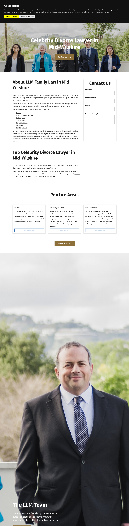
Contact (77, 174)
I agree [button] (7, 16)
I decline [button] (15, 16)
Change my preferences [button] (27, 16)
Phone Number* (90, 97)
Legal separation (21, 128)
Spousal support (21, 120)
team (14, 98)
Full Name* (88, 89)
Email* (87, 106)
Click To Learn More (29, 230)
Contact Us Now (64, 57)
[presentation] (98, 129)
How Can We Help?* (91, 114)
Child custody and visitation (25, 115)
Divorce (18, 113)
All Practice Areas (64, 243)
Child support (20, 118)
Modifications (20, 125)
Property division (21, 123)
